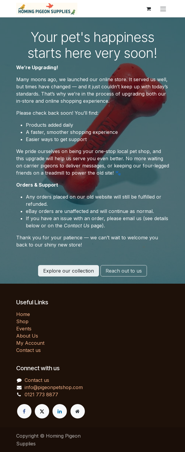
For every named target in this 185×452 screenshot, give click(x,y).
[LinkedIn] (59, 411)
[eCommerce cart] (149, 9)
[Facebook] (24, 411)
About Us (27, 336)
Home (23, 314)
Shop (22, 321)
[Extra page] (77, 411)
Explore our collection (68, 271)
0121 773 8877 (41, 394)
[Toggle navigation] (163, 8)
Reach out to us (124, 271)
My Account (30, 343)
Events (23, 329)
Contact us (28, 350)
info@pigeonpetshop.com (54, 387)
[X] (42, 411)
